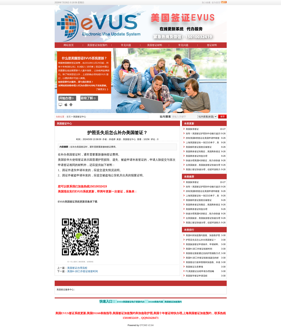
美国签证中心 (79, 116)
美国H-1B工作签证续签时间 (82, 271)
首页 (68, 116)
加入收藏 (206, 2)
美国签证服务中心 (65, 289)
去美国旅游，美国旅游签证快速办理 (203, 165)
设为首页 (216, 2)
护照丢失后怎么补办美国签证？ (201, 240)
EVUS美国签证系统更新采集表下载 (77, 201)
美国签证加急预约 (97, 45)
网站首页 (69, 45)
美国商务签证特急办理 (196, 156)
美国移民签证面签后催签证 (199, 147)
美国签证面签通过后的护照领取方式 (203, 253)
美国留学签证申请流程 (196, 276)
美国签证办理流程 (77, 267)
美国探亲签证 (192, 129)
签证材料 (212, 45)
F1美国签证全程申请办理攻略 (200, 271)
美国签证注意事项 (194, 267)
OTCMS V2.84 (147, 325)
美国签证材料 (154, 45)
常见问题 (126, 45)
